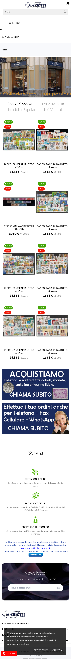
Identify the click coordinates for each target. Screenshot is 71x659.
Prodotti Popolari (22, 109)
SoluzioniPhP (35, 655)
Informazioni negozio (16, 623)
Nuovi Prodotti (19, 103)
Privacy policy (41, 650)
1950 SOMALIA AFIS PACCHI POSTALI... (19, 227)
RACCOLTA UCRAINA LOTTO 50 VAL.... (19, 165)
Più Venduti (53, 109)
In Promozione (51, 103)
